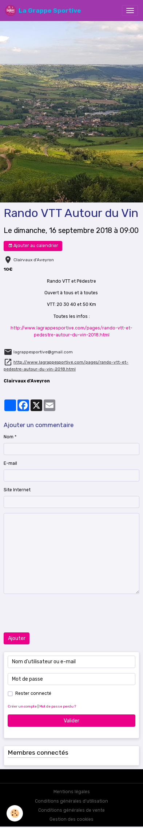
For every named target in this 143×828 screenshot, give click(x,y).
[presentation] (59, 613)
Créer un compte (22, 706)
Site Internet (17, 489)
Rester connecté (33, 693)
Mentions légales (71, 791)
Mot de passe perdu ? (57, 706)
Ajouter (16, 638)
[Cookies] (15, 813)
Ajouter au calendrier (33, 246)
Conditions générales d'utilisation (71, 801)
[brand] (43, 10)
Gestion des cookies (71, 819)
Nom (8, 436)
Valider (71, 721)
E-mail (10, 463)
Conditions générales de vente (71, 810)
